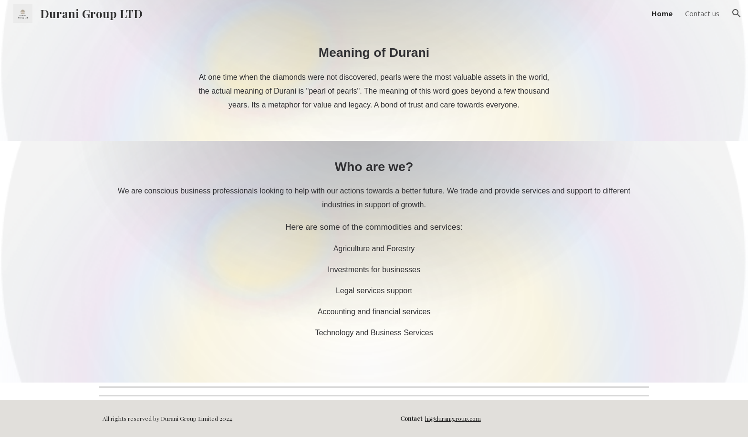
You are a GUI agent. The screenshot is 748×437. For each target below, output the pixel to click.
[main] (374, 83)
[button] (736, 13)
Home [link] (662, 13)
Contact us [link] (702, 13)
